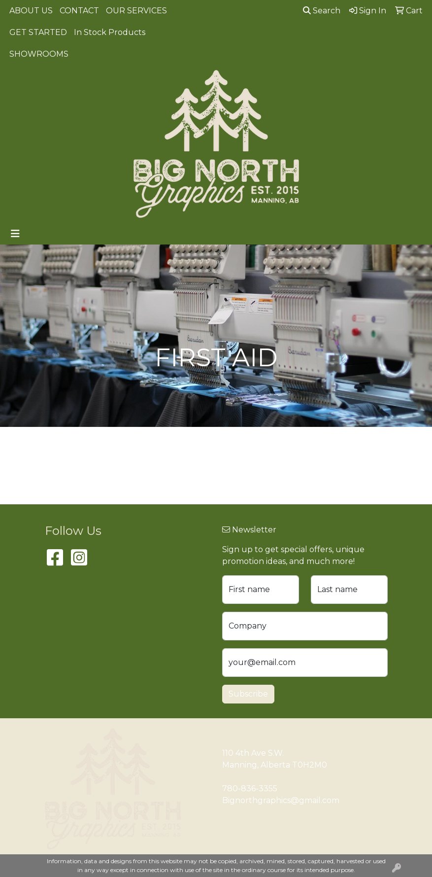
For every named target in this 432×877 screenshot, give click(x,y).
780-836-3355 (249, 788)
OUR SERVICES (136, 10)
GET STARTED (38, 32)
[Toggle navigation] (15, 234)
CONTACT (79, 10)
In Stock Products (109, 32)
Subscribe (248, 694)
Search (321, 10)
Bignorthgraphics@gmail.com (280, 800)
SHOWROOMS (38, 54)
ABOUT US (31, 10)
